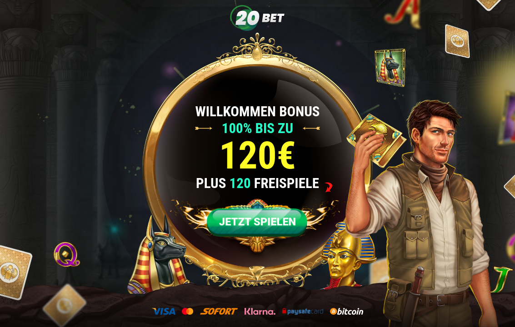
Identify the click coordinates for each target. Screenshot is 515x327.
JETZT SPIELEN (257, 221)
